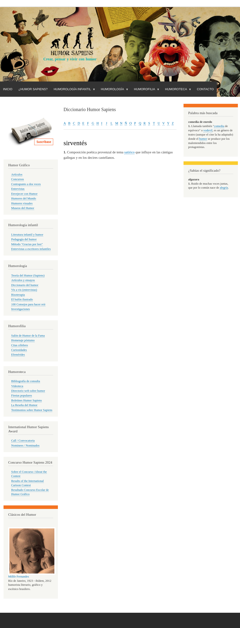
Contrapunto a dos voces (26, 184)
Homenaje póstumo (23, 340)
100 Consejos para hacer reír (28, 304)
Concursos (17, 179)
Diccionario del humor (24, 285)
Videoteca (17, 386)
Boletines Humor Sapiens (26, 400)
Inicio (7, 89)
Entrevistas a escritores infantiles (31, 249)
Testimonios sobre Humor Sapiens (31, 410)
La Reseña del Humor (24, 405)
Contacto (205, 89)
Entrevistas (18, 188)
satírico (129, 152)
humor (203, 138)
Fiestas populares (21, 395)
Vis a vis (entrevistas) (24, 289)
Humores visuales (22, 203)
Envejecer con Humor (24, 193)
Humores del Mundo (23, 198)
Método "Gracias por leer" (27, 244)
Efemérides (18, 354)
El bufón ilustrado (22, 299)
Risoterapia (18, 294)
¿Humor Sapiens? (33, 89)
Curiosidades (19, 350)
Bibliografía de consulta (25, 381)
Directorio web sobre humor (28, 390)
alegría (224, 187)
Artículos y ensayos (23, 280)
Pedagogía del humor (24, 239)
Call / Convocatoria (23, 440)
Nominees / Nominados (25, 445)
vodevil (207, 130)
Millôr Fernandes (18, 576)
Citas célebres (19, 345)
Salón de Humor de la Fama (28, 335)
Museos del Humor (22, 208)
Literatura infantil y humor (27, 234)
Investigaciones (20, 309)
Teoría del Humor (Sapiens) (28, 275)
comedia (219, 126)
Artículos (16, 174)
